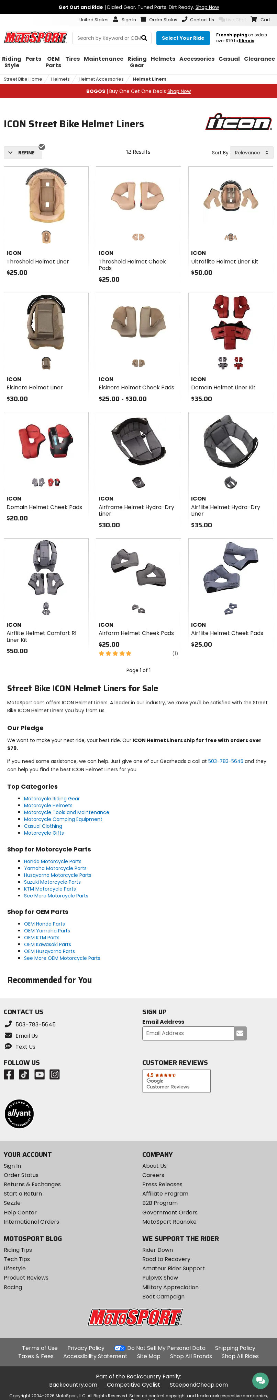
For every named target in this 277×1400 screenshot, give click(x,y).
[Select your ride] (183, 38)
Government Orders (170, 1212)
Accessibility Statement (95, 1356)
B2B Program (160, 1203)
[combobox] (252, 152)
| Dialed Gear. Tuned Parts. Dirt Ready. (138, 7)
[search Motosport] (112, 38)
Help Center (20, 1212)
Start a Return (23, 1194)
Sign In (12, 1166)
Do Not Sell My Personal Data (166, 1348)
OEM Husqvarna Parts (49, 951)
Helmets (60, 79)
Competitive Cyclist (133, 1385)
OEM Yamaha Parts (47, 930)
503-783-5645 (225, 761)
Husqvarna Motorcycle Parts (57, 875)
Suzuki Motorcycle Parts (52, 882)
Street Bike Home (23, 79)
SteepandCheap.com (199, 1385)
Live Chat (232, 19)
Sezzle (12, 1203)
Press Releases (162, 1184)
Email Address (163, 1022)
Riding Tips (18, 1250)
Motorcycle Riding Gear (52, 798)
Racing (13, 1287)
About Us (154, 1166)
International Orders (31, 1222)
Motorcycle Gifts (44, 833)
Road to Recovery (166, 1259)
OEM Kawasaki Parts (47, 944)
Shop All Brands (191, 1356)
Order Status (21, 1175)
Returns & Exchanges (32, 1184)
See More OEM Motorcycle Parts (62, 958)
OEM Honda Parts (44, 923)
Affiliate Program (165, 1194)
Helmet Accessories (101, 79)
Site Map (148, 1356)
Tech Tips (17, 1259)
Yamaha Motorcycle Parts (55, 868)
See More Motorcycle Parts (56, 895)
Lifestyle (15, 1268)
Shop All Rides (240, 1356)
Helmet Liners (150, 79)
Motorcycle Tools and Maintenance (66, 812)
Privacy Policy (85, 1348)
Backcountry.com (73, 1385)
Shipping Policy (235, 1348)
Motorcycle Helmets (48, 805)
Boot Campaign (163, 1297)
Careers (153, 1175)
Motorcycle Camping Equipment (63, 819)
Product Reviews (26, 1278)
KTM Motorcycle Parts (50, 888)
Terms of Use (40, 1348)
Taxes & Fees (36, 1356)
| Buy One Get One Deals (138, 91)
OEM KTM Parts (41, 937)
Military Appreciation (170, 1287)
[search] (144, 38)
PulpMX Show (160, 1278)
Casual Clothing (43, 826)
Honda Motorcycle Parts (52, 861)
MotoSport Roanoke (169, 1222)
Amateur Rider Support (173, 1268)
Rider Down (157, 1250)
